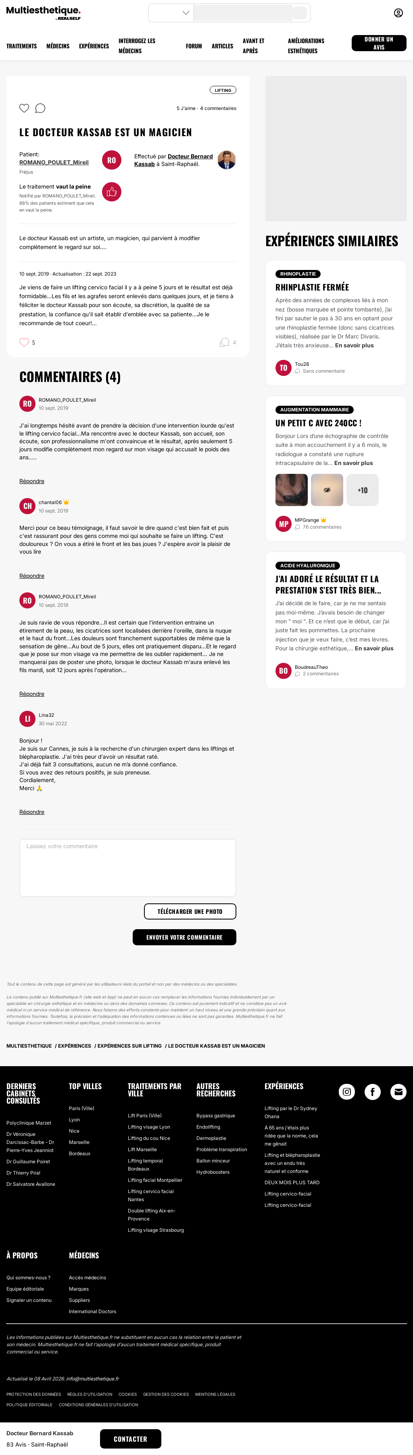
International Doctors (92, 1311)
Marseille (79, 1142)
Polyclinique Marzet (28, 1123)
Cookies (128, 1394)
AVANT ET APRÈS (253, 45)
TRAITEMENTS (21, 46)
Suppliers (79, 1300)
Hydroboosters (212, 1172)
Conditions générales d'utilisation (98, 1404)
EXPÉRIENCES (94, 46)
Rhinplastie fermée (312, 287)
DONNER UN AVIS (379, 43)
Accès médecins (87, 1277)
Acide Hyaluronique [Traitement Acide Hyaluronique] (307, 565)
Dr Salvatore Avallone (30, 1184)
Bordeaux (79, 1153)
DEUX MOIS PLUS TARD (292, 1182)
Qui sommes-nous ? (28, 1277)
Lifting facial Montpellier (155, 1180)
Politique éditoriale (29, 1404)
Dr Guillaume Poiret (28, 1161)
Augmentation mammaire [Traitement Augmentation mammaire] (314, 410)
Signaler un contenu (29, 1300)
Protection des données (33, 1394)
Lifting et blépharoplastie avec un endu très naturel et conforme (292, 1163)
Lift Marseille (142, 1149)
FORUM (194, 46)
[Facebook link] (373, 1094)
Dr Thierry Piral (23, 1173)
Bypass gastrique (215, 1116)
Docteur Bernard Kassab (39, 1433)
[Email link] (398, 1092)
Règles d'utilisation (89, 1394)
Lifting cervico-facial (288, 1194)
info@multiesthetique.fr (92, 1379)
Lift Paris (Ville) (145, 1116)
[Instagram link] (347, 1094)
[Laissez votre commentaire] (127, 868)
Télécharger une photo (190, 911)
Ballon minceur (213, 1161)
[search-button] (299, 12)
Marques (79, 1289)
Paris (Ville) (81, 1108)
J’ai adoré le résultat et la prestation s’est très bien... (328, 584)
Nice (74, 1131)
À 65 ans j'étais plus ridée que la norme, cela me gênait (291, 1136)
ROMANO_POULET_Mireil (54, 162)
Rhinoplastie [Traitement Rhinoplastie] (298, 274)
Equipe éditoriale (25, 1289)
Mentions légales (215, 1394)
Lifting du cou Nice (149, 1138)
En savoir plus (354, 345)
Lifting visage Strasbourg (156, 1230)
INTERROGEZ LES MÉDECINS (137, 45)
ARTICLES (222, 46)
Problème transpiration (221, 1149)
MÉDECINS (57, 46)
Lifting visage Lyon (149, 1127)
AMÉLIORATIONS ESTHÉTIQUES (306, 45)
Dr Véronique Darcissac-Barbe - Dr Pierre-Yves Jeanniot (30, 1142)
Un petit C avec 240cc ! (318, 423)
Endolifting (208, 1127)
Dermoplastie (211, 1138)
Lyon (74, 1120)
